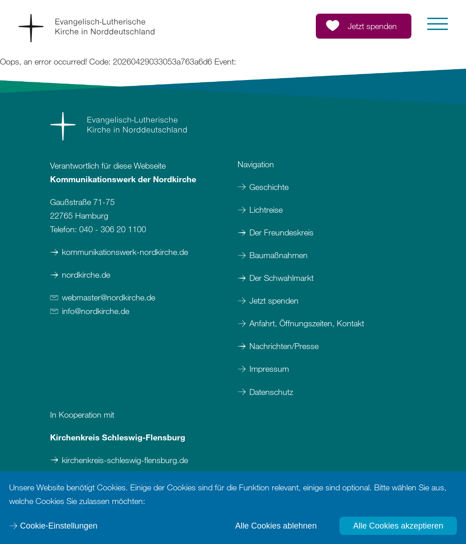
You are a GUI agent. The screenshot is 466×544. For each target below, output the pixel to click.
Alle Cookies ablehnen (276, 525)
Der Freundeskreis (281, 232)
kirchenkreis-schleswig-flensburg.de (125, 460)
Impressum (270, 369)
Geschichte (269, 187)
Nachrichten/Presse (284, 346)
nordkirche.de (86, 274)
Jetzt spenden (274, 300)
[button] (437, 24)
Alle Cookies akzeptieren (398, 525)
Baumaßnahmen (278, 255)
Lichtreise (266, 210)
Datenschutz (271, 392)
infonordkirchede (95, 311)
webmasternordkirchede (108, 297)
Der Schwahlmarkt (281, 278)
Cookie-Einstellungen (58, 525)
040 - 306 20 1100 (112, 229)
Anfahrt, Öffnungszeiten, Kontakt (306, 323)
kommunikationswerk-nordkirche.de (125, 252)
